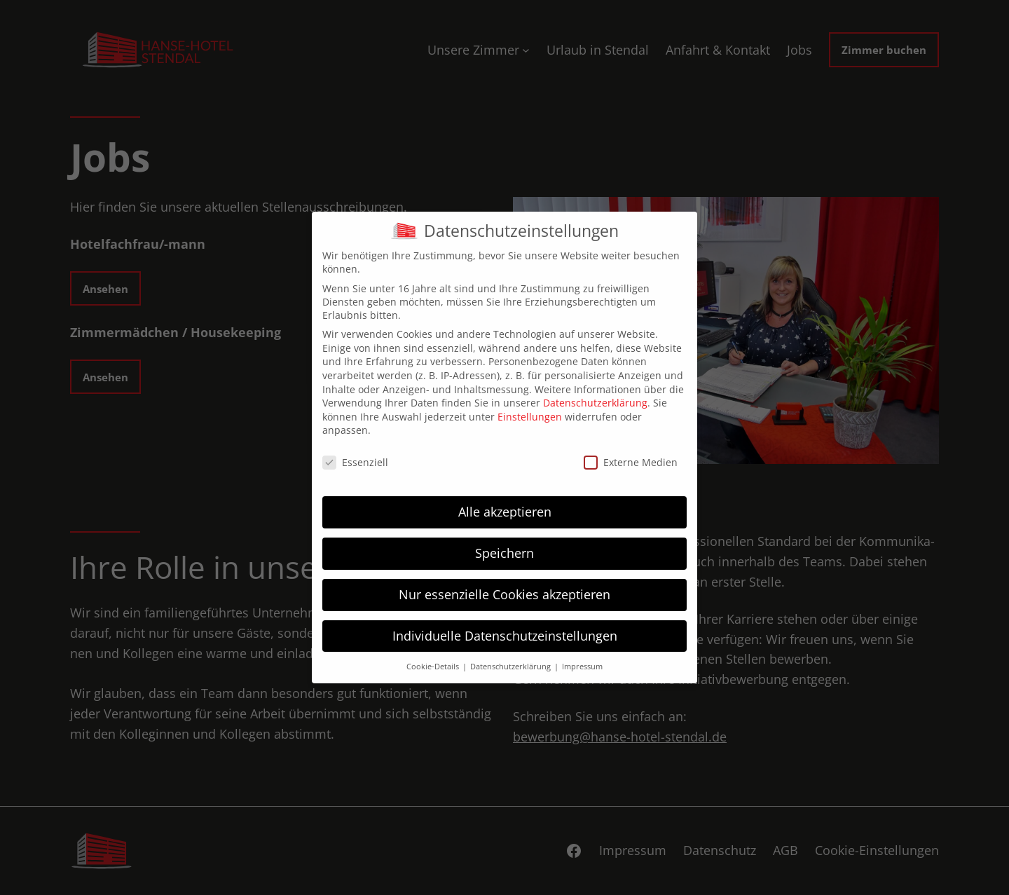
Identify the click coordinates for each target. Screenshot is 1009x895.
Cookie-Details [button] (433, 666)
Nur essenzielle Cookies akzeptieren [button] (504, 594)
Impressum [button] (582, 666)
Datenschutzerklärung (595, 402)
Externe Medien (631, 462)
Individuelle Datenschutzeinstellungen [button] (504, 635)
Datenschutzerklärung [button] (511, 666)
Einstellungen (529, 416)
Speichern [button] (504, 553)
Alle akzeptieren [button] (504, 511)
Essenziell (355, 462)
